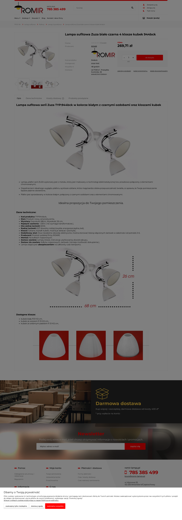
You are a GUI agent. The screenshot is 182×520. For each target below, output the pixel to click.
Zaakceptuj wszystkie (55, 506)
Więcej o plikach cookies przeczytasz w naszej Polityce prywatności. (31, 500)
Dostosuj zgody (37, 506)
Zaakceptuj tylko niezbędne (16, 506)
